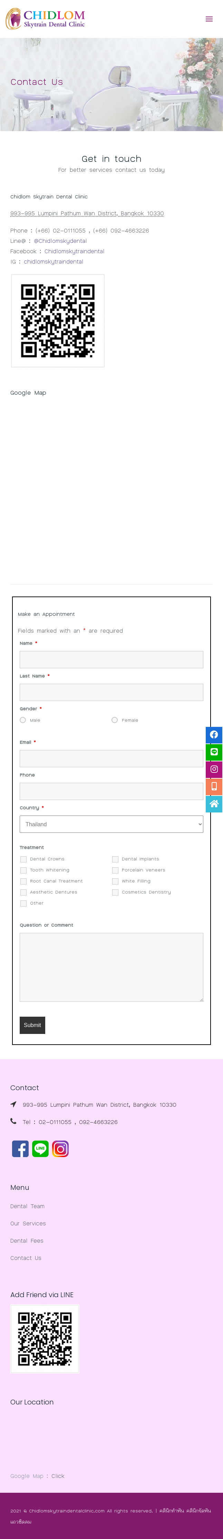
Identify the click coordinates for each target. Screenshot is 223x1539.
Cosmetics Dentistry (146, 891)
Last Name (35, 675)
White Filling (136, 880)
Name (28, 643)
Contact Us (25, 1257)
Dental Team (27, 1205)
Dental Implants (140, 858)
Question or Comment (46, 924)
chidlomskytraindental (54, 261)
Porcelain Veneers (143, 869)
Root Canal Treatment (56, 880)
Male (35, 720)
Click (58, 1475)
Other (36, 902)
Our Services (28, 1223)
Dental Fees (26, 1240)
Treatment (32, 847)
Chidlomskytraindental (75, 250)
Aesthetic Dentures (53, 891)
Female (130, 720)
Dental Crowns (47, 858)
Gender (31, 708)
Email (28, 742)
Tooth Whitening (49, 869)
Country (32, 807)
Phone (27, 774)
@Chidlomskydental (60, 240)
